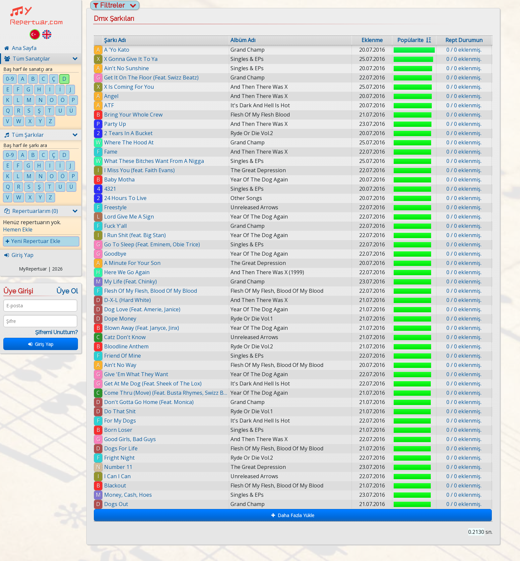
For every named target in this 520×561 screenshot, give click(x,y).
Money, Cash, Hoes (132, 494)
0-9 (10, 78)
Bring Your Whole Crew (133, 114)
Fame (110, 151)
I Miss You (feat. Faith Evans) (139, 170)
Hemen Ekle (17, 229)
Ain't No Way (120, 365)
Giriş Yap (40, 344)
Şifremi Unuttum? (56, 332)
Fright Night (119, 457)
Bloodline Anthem (126, 346)
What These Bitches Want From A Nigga (154, 161)
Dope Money (120, 318)
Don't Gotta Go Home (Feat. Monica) (149, 402)
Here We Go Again (127, 272)
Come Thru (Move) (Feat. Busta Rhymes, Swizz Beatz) (166, 392)
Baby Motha (119, 179)
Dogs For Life (121, 448)
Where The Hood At (129, 142)
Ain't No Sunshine (126, 68)
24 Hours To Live (125, 198)
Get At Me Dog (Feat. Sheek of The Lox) (153, 383)
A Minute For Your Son (132, 263)
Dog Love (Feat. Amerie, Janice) (142, 309)
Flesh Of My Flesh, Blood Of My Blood (150, 290)
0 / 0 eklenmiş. (464, 49)
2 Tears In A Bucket (128, 133)
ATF (109, 105)
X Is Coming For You (129, 86)
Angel (111, 96)
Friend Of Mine (122, 355)
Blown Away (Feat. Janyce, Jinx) (141, 328)
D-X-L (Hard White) (127, 300)
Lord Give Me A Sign (129, 216)
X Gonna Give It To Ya (131, 59)
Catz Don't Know (125, 337)
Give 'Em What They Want (136, 374)
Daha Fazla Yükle (292, 515)
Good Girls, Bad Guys (130, 439)
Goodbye (115, 253)
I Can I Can (121, 476)
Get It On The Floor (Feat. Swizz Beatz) (151, 77)
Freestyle (115, 207)
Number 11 (120, 467)
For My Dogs (120, 420)
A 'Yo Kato (116, 49)
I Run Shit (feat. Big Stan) (135, 235)
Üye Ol (67, 291)
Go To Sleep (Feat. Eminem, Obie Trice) (152, 244)
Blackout (119, 485)
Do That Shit (120, 411)
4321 (110, 188)
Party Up (115, 124)
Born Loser (118, 430)
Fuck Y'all (115, 226)
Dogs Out (120, 504)
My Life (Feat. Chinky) (130, 281)
